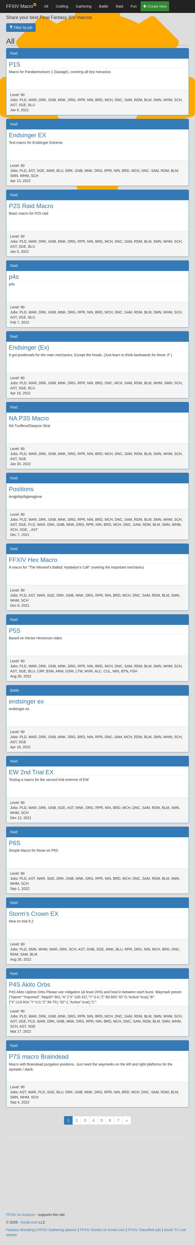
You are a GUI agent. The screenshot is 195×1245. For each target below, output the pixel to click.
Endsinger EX (27, 135)
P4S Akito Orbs (29, 984)
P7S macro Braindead (39, 1056)
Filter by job (20, 28)
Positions (21, 489)
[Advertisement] (97, 1176)
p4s (14, 276)
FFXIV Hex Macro (33, 559)
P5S (14, 630)
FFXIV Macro (21, 6)
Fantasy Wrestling (20, 1230)
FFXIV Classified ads (144, 1230)
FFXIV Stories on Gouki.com (102, 1230)
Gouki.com (29, 1222)
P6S (14, 843)
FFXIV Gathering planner (57, 1230)
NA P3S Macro (29, 418)
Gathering (83, 6)
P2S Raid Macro (31, 205)
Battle (103, 6)
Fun (134, 6)
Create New (155, 6)
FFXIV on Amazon (20, 1215)
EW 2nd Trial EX (31, 772)
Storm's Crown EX (33, 913)
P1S (14, 64)
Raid (119, 6)
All (46, 6)
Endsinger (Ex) (29, 347)
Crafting (62, 6)
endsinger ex (26, 701)
